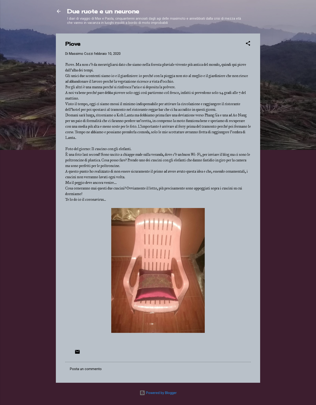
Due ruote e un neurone (103, 11)
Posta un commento (86, 369)
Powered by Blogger (158, 393)
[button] (248, 44)
